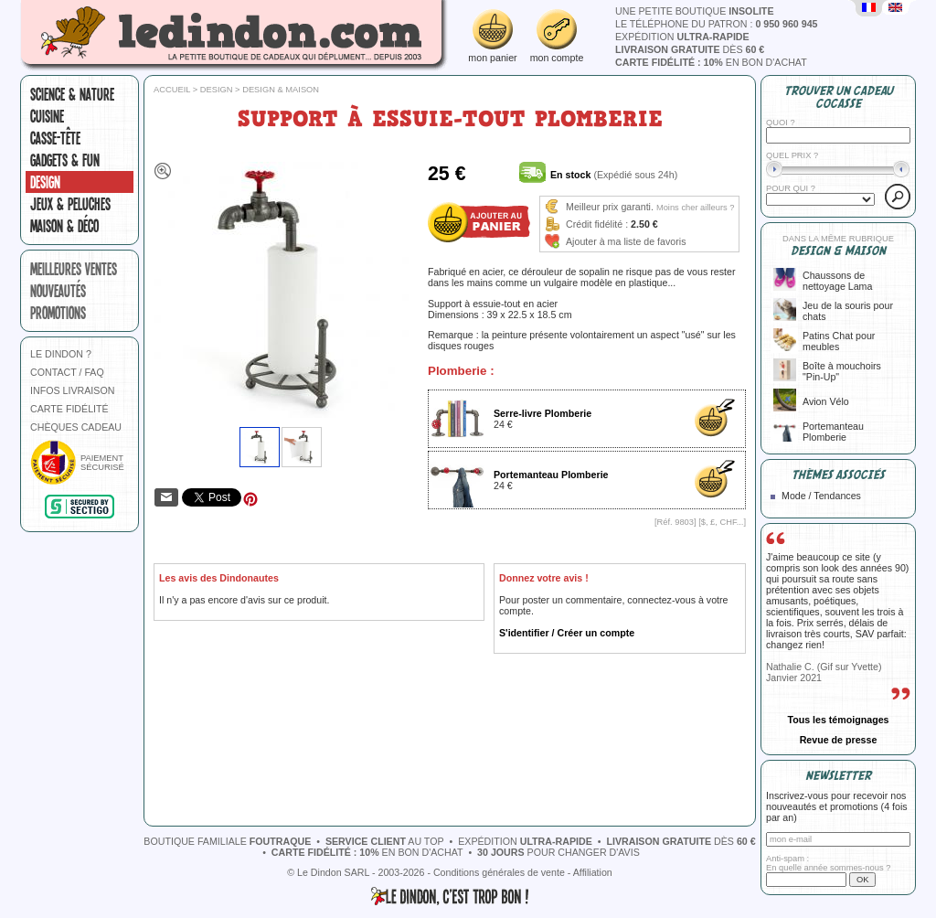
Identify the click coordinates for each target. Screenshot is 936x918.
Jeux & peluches (70, 204)
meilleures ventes (73, 269)
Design (45, 182)
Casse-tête (55, 138)
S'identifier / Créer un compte (566, 632)
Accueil (172, 89)
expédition (682, 36)
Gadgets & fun (65, 160)
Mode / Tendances (821, 495)
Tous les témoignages (837, 719)
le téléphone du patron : (716, 23)
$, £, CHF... (722, 522)
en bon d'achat (711, 62)
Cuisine (47, 116)
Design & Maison (280, 89)
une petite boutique (694, 10)
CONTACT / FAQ (67, 372)
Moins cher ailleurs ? (695, 207)
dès (689, 49)
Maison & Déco (64, 226)
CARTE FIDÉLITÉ (69, 408)
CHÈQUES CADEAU (76, 427)
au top (384, 841)
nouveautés (58, 291)
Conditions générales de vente (499, 872)
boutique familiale (227, 841)
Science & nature (72, 94)
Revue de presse (839, 739)
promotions (58, 313)
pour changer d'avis (558, 852)
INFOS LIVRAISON (72, 390)
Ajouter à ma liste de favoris (626, 241)
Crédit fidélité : (597, 224)
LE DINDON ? (60, 353)
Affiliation (592, 872)
